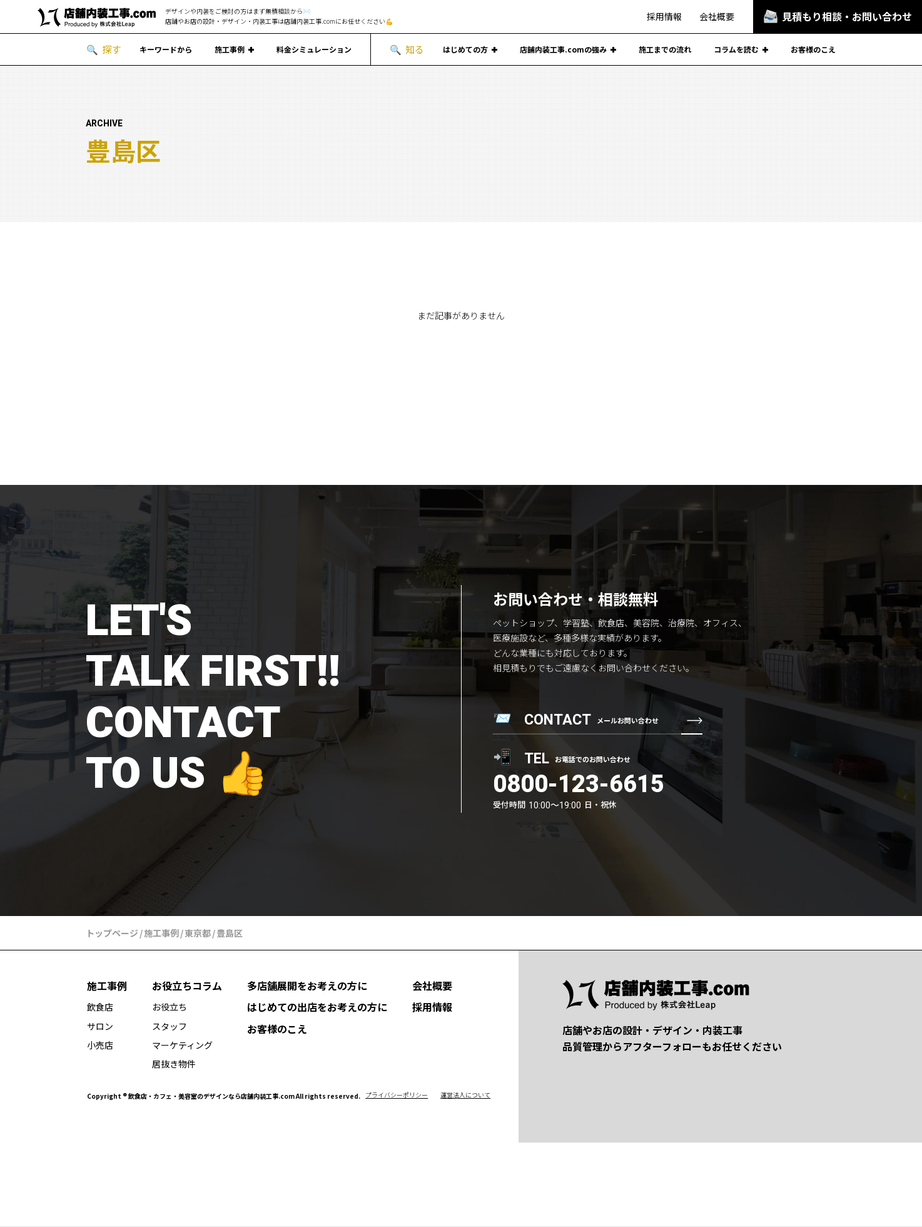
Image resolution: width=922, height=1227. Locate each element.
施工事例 (230, 49)
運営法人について (465, 1094)
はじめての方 (465, 49)
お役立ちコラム (187, 985)
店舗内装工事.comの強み (563, 49)
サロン (100, 1026)
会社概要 (716, 16)
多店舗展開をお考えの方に (307, 985)
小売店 (100, 1045)
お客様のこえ (813, 49)
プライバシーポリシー (396, 1094)
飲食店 (100, 1006)
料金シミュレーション (314, 49)
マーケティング (182, 1045)
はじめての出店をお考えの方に (317, 1006)
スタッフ (169, 1026)
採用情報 (664, 16)
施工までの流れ (665, 49)
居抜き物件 (174, 1063)
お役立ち (169, 1006)
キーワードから (165, 49)
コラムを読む (736, 49)
